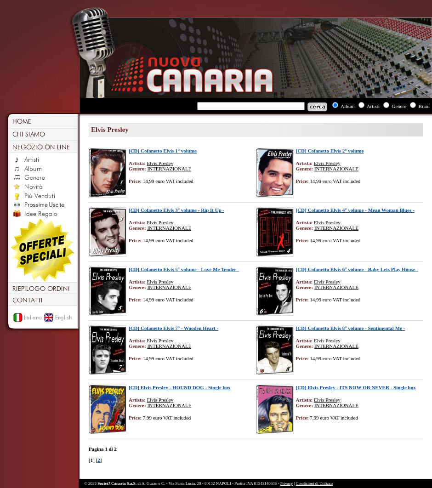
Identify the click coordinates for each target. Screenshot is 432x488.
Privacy (286, 483)
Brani (424, 106)
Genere (399, 106)
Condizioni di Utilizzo (314, 483)
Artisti (373, 106)
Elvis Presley (160, 163)
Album (348, 106)
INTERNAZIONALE (169, 168)
